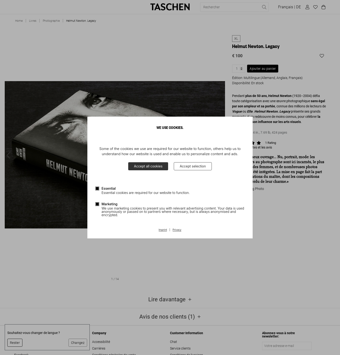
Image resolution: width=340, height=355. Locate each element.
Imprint (163, 229)
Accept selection (193, 166)
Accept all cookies (148, 166)
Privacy (177, 229)
